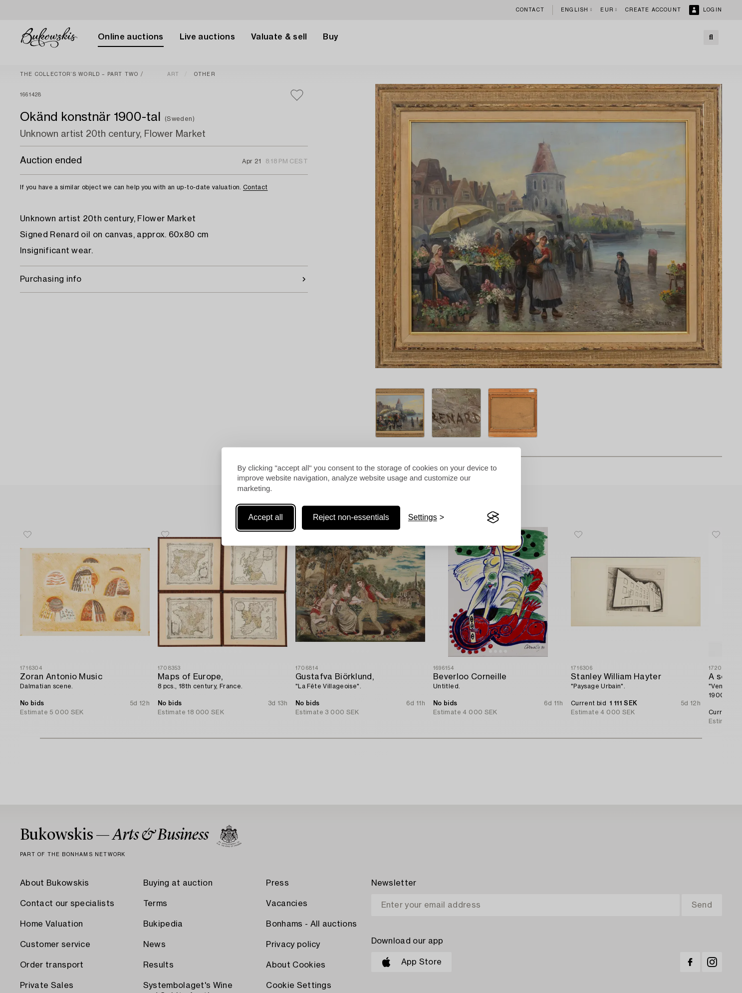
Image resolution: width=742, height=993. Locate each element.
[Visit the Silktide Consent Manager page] (493, 517)
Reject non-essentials (351, 517)
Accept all (265, 517)
